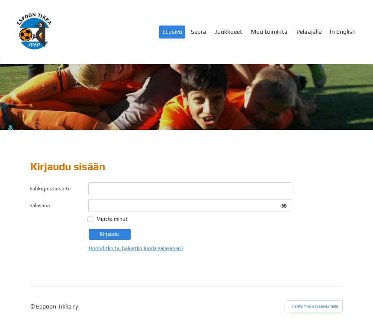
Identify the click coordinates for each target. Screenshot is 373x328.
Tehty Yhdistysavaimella (315, 306)
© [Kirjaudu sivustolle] (33, 306)
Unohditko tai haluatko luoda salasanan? (136, 248)
